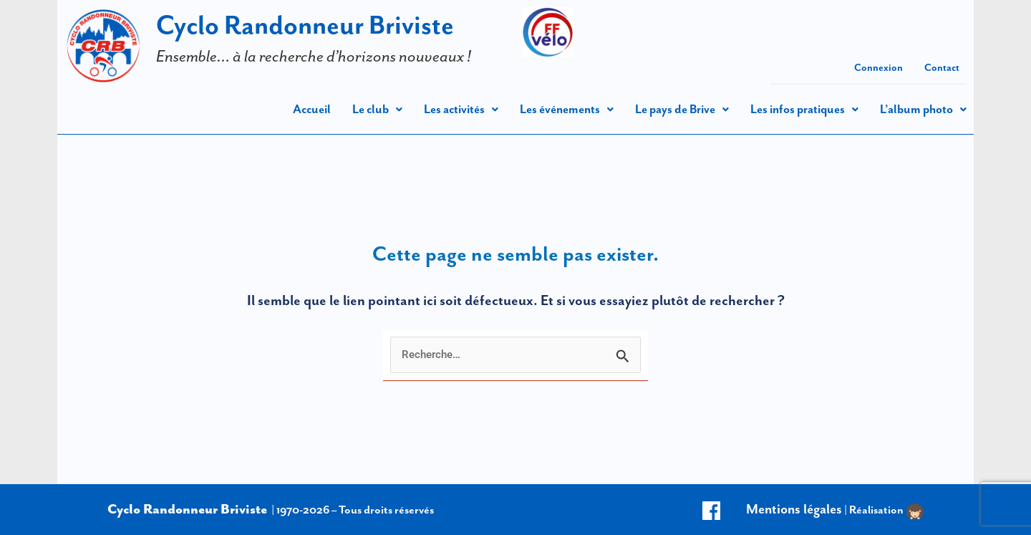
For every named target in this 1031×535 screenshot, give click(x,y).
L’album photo (923, 109)
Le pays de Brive (682, 109)
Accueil (312, 109)
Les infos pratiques (804, 109)
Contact (941, 67)
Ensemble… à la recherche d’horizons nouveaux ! (313, 56)
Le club (377, 109)
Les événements (567, 109)
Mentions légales (794, 509)
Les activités (461, 109)
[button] (377, 109)
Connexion (878, 67)
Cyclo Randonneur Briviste (305, 25)
